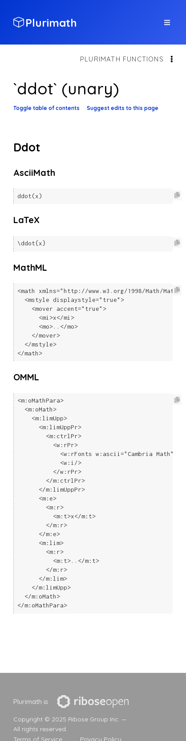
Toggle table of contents (46, 108)
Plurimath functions (122, 59)
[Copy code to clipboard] (177, 195)
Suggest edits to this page (122, 108)
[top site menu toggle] (167, 22)
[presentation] (93, 701)
